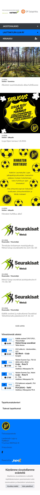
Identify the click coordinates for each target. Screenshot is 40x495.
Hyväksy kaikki (12, 486)
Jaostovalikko (21, 26)
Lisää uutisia (20, 356)
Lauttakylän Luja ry (21, 32)
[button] (3, 57)
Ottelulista (7, 425)
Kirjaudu (20, 38)
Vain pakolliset (27, 486)
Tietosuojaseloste (9, 464)
